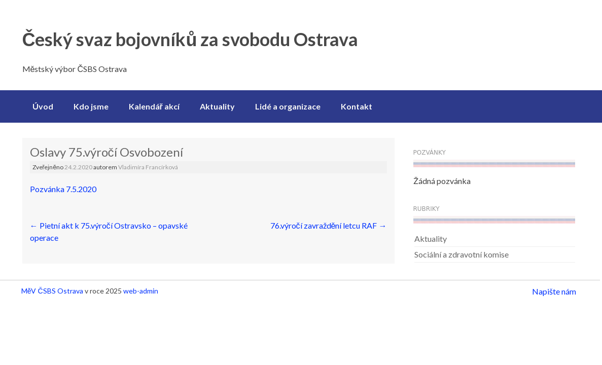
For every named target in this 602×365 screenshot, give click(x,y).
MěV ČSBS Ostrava (52, 290)
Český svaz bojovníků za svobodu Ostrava (190, 39)
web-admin (140, 290)
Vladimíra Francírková (148, 167)
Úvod (42, 106)
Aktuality (217, 106)
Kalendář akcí (154, 106)
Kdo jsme (91, 106)
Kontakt (356, 106)
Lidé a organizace (288, 106)
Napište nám (554, 291)
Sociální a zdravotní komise (461, 254)
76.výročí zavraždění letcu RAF (328, 225)
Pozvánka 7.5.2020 (63, 189)
